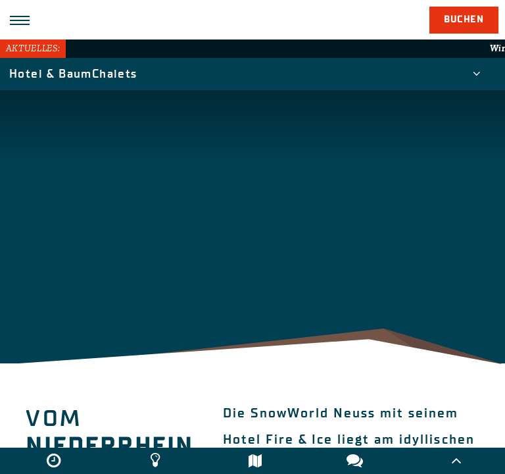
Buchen (464, 19)
